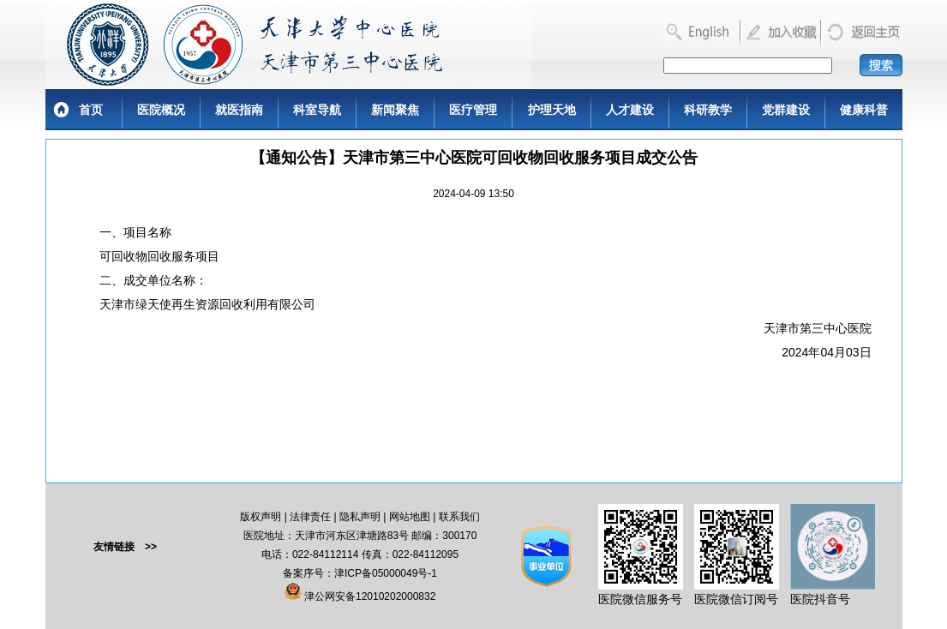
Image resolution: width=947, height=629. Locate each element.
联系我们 (459, 517)
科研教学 (708, 110)
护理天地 (552, 110)
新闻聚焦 (395, 110)
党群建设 (786, 110)
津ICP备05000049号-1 (385, 573)
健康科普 (864, 110)
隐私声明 (360, 517)
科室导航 (317, 110)
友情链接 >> (125, 547)
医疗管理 (473, 110)
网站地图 (409, 517)
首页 (91, 110)
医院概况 (161, 110)
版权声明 (260, 517)
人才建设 (630, 110)
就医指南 (239, 110)
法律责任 (310, 517)
